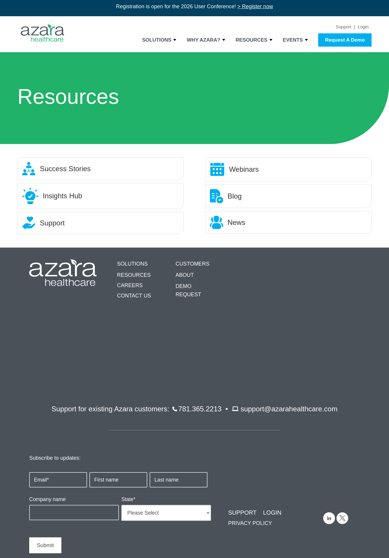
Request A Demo (345, 40)
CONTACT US (134, 296)
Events (293, 40)
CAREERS (130, 285)
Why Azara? (203, 40)
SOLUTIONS (132, 264)
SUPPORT (242, 438)
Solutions (156, 40)
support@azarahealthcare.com (289, 334)
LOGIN (272, 438)
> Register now (255, 6)
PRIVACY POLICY (250, 449)
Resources (251, 40)
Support (344, 26)
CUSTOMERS (193, 264)
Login (363, 26)
